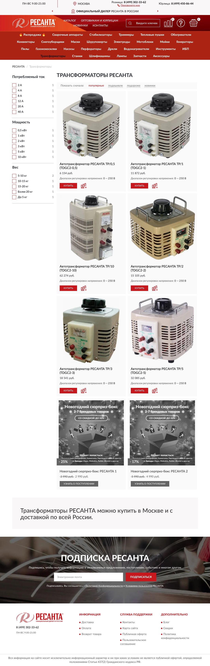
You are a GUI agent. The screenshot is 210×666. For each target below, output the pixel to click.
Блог (166, 622)
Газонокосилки (46, 49)
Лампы (122, 56)
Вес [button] (15, 167)
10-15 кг (23, 181)
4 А (20, 90)
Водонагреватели (136, 49)
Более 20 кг (25, 191)
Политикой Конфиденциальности (104, 586)
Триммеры (126, 34)
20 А (21, 106)
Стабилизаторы (100, 34)
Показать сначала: (72, 85)
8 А (20, 96)
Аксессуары (161, 56)
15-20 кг (23, 186)
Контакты (100, 25)
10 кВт (22, 157)
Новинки (80, 25)
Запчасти (139, 56)
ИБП (185, 49)
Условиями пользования (138, 586)
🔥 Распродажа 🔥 (32, 34)
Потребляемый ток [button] (28, 77)
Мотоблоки (145, 41)
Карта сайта (130, 628)
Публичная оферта (134, 634)
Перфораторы (91, 49)
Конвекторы (26, 41)
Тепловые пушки (152, 34)
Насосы (69, 49)
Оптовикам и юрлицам (99, 20)
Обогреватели (181, 34)
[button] (129, 5)
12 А (21, 101)
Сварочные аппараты (67, 34)
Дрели (112, 49)
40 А (21, 112)
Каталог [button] (70, 20)
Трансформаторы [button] (52, 56)
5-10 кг (22, 175)
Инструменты (166, 49)
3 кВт (21, 146)
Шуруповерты (97, 41)
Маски (75, 41)
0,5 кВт (22, 130)
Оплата (86, 628)
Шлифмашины (99, 56)
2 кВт (21, 141)
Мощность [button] (21, 122)
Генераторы (184, 41)
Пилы (25, 49)
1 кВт (21, 135)
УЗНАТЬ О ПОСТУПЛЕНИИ (79, 484)
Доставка (88, 622)
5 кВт (21, 151)
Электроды (122, 41)
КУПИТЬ (68, 186)
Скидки (168, 628)
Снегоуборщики (52, 41)
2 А (20, 85)
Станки (77, 56)
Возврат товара (91, 634)
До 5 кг (22, 197)
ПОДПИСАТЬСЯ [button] (141, 577)
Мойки (165, 41)
